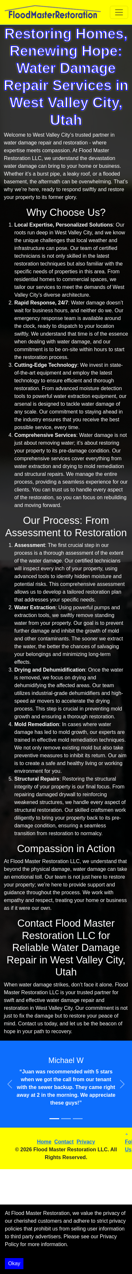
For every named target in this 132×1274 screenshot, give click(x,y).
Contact (64, 1141)
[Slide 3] (78, 1118)
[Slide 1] (54, 1118)
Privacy (85, 1141)
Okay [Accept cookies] (14, 1263)
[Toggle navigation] (119, 12)
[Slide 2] (66, 1118)
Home (44, 1141)
